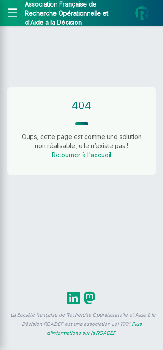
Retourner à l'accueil (81, 154)
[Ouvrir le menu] (12, 13)
